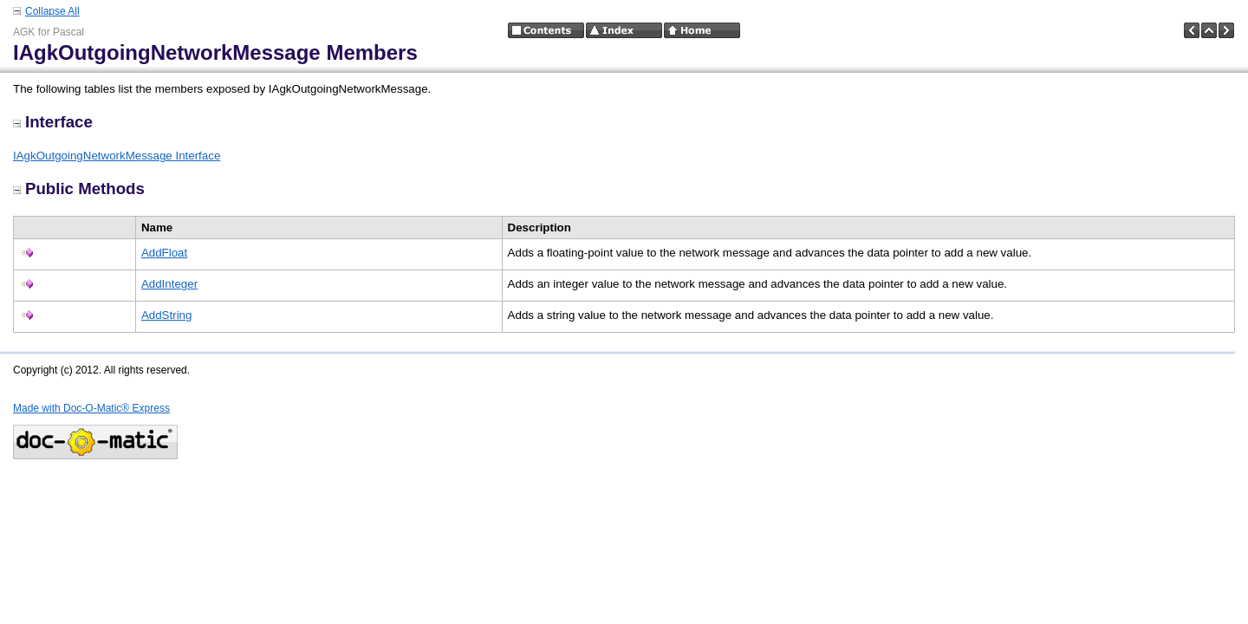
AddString (166, 315)
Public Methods (79, 188)
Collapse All (52, 11)
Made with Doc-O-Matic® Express (91, 408)
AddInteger (169, 283)
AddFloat (164, 252)
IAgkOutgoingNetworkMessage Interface (116, 155)
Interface (53, 122)
